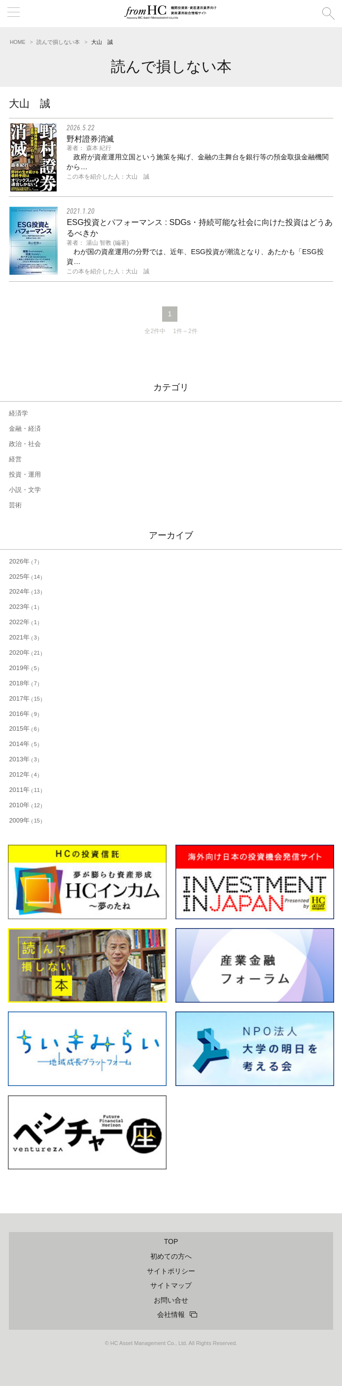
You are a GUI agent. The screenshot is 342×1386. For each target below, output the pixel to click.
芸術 (15, 505)
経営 (15, 459)
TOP (171, 1241)
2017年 (25, 698)
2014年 (24, 744)
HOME (18, 42)
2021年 (24, 637)
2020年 (25, 652)
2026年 (24, 561)
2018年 (24, 683)
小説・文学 (25, 489)
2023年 (24, 606)
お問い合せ (171, 1300)
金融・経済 (25, 428)
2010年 (25, 805)
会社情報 (171, 1314)
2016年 (24, 713)
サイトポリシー (171, 1271)
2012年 (24, 774)
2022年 (24, 622)
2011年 (25, 789)
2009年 (25, 820)
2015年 (24, 728)
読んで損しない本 (58, 42)
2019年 (24, 668)
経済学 (18, 413)
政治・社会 (25, 444)
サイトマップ (171, 1285)
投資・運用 (25, 474)
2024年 (25, 591)
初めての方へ (171, 1256)
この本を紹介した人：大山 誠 (108, 176)
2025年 (25, 576)
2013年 (24, 759)
